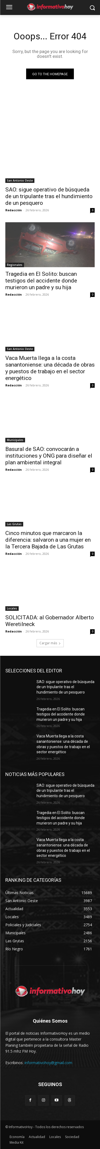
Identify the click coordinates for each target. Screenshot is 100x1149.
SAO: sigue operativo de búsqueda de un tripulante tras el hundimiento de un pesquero (49, 196)
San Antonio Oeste (20, 180)
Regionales (14, 265)
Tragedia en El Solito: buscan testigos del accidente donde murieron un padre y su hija (41, 281)
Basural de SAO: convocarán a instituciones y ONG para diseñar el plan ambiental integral (48, 456)
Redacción (13, 210)
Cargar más (50, 643)
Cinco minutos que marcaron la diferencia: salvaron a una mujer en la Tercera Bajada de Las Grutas (48, 540)
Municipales (15, 440)
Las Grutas (14, 524)
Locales (12, 608)
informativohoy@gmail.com (48, 1062)
